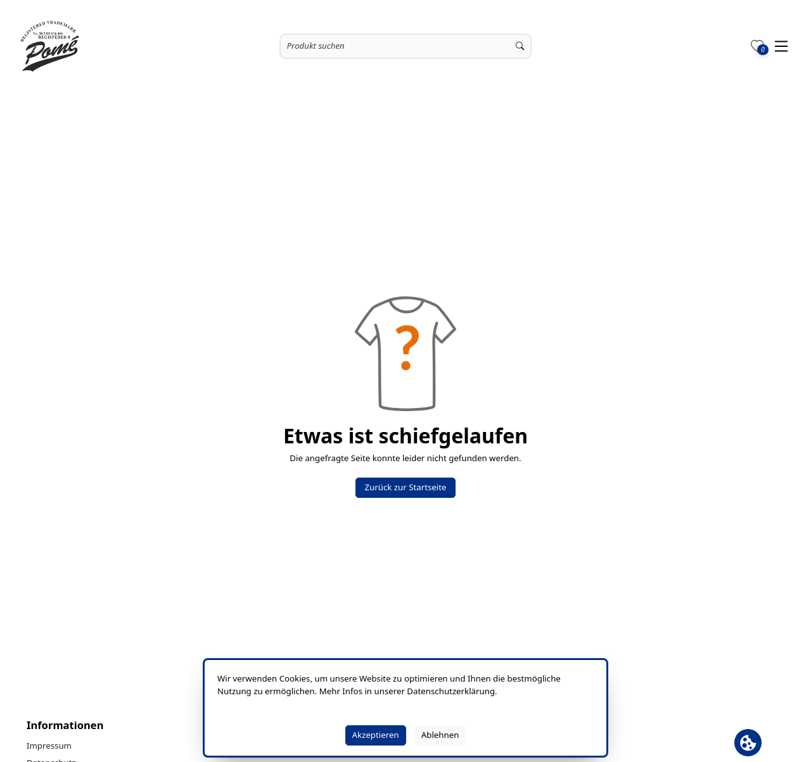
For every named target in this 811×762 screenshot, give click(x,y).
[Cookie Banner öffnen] (748, 742)
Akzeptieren (375, 734)
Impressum (49, 745)
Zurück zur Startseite (405, 487)
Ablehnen (440, 734)
